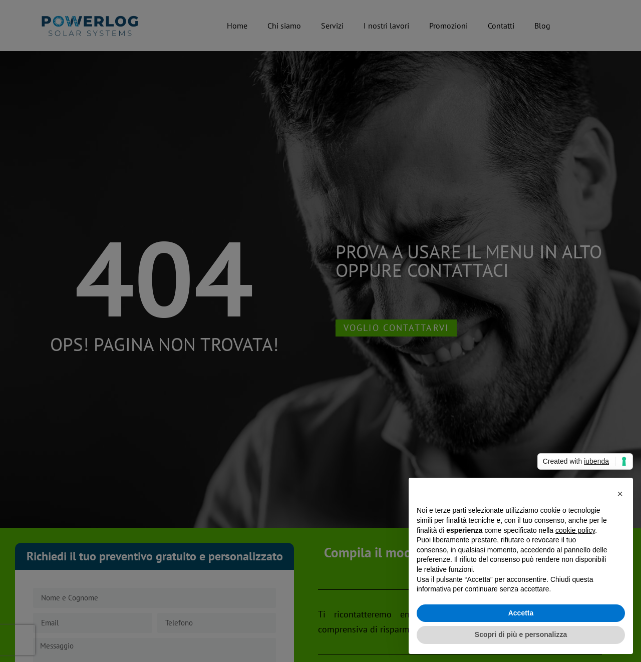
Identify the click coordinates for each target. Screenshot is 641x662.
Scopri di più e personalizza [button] (521, 634)
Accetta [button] (521, 613)
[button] (620, 494)
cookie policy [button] (575, 530)
